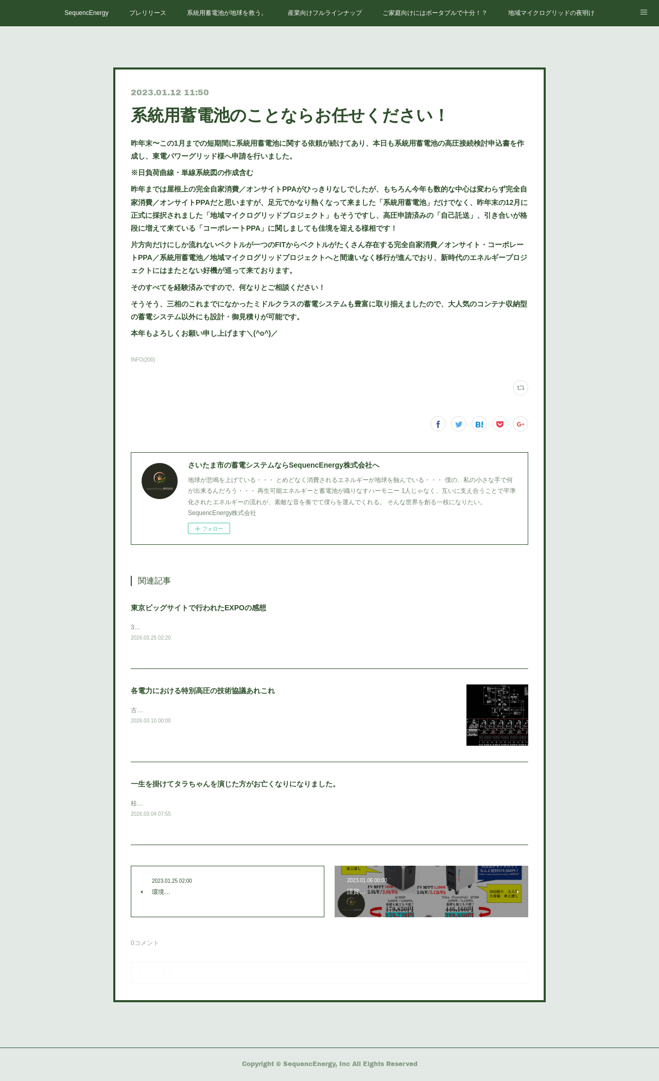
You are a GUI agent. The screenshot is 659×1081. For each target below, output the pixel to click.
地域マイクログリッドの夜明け (551, 12)
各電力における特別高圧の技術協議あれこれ (203, 692)
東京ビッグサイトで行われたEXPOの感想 (198, 608)
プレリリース (147, 12)
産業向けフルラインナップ (325, 12)
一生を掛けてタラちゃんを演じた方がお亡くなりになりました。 (235, 785)
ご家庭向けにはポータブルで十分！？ (435, 12)
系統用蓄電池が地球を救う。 (227, 12)
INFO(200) (143, 360)
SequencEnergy (86, 12)
